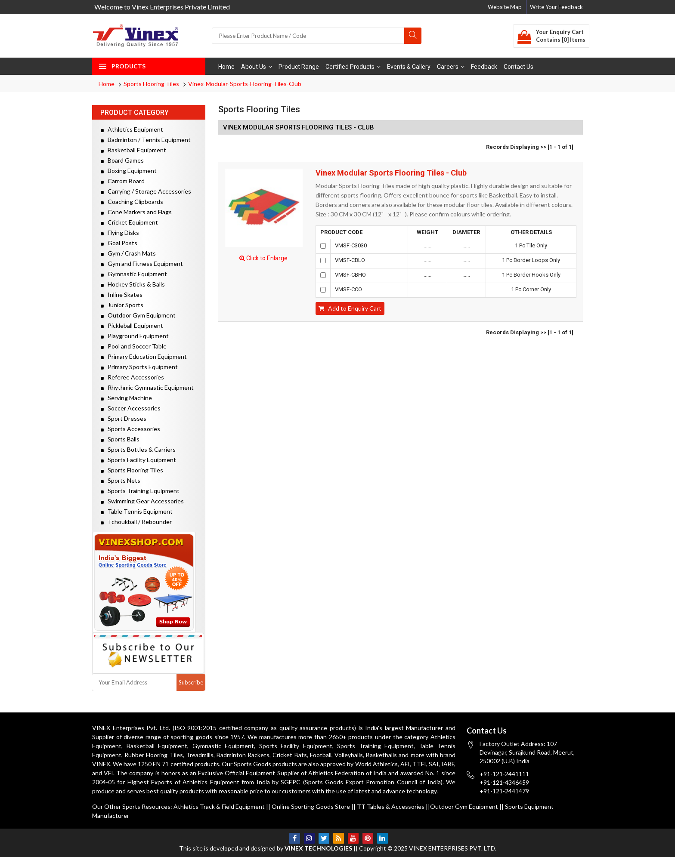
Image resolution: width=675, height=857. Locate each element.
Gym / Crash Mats (128, 253)
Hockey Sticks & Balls (133, 284)
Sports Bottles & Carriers (138, 449)
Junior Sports (122, 304)
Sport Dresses (123, 418)
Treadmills (200, 754)
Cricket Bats (289, 754)
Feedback (484, 66)
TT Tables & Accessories (390, 806)
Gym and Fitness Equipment (142, 263)
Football (320, 754)
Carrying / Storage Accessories (146, 191)
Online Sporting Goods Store (311, 806)
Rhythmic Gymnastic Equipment (147, 387)
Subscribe (191, 682)
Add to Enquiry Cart (350, 308)
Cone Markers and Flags (136, 212)
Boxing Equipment (129, 170)
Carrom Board (123, 181)
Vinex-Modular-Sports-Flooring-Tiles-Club (244, 83)
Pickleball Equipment (132, 325)
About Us (256, 66)
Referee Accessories (132, 377)
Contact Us (518, 66)
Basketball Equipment (133, 150)
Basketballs (381, 754)
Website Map (505, 6)
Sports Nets (120, 480)
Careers (450, 66)
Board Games (122, 160)
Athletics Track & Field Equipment (219, 806)
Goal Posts (119, 243)
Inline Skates (121, 294)
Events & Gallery (408, 66)
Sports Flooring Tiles (151, 83)
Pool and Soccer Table (134, 346)
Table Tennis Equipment (137, 511)
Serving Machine (126, 397)
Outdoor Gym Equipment (138, 315)
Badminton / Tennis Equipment (146, 139)
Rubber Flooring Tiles (153, 754)
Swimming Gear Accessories (142, 501)
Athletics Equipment (132, 129)
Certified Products (353, 66)
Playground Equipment (135, 335)
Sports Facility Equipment (138, 459)
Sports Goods (252, 764)
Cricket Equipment (129, 222)
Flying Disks (120, 232)
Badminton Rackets (243, 754)
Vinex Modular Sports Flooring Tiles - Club (391, 173)
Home (226, 66)
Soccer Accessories (131, 408)
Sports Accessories (130, 428)
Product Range (299, 66)
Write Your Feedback (556, 6)
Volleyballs (348, 754)
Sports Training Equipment (140, 490)
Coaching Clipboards (132, 201)
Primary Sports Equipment (139, 366)
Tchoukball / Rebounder (136, 521)
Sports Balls (120, 439)
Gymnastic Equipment (134, 273)
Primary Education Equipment (144, 356)
